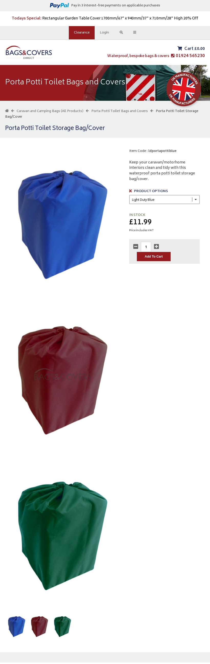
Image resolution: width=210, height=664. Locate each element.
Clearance (82, 33)
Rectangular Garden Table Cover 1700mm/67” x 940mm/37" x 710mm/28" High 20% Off (105, 18)
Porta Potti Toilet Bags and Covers (119, 113)
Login (104, 33)
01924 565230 (190, 57)
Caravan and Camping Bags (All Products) (50, 113)
